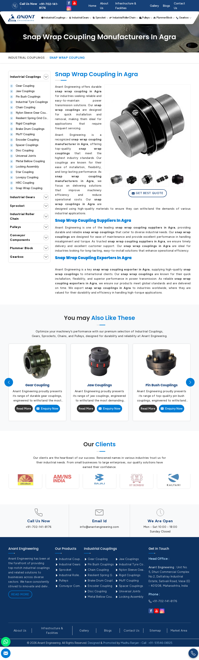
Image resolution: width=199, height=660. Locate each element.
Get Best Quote (147, 193)
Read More (23, 408)
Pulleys (145, 17)
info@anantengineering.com (99, 527)
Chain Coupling (22, 107)
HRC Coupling (22, 182)
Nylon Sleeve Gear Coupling (29, 112)
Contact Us (179, 6)
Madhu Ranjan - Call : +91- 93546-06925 (146, 643)
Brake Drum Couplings (27, 129)
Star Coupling (22, 172)
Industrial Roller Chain (123, 17)
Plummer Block (164, 17)
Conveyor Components (20, 237)
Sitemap (155, 630)
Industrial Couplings (54, 17)
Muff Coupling (22, 134)
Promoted (109, 643)
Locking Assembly (24, 166)
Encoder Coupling (24, 139)
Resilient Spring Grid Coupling (29, 118)
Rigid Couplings (23, 123)
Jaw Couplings (22, 91)
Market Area (179, 630)
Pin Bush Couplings (25, 96)
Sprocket (100, 17)
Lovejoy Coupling (24, 177)
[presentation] (8, 382)
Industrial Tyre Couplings (29, 102)
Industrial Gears (80, 17)
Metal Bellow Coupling (27, 161)
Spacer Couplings (24, 145)
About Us (104, 6)
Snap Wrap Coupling (26, 188)
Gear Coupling (22, 86)
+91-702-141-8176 (48, 6)
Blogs (166, 6)
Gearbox (184, 17)
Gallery (154, 6)
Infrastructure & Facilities (125, 6)
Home (92, 6)
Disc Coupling (22, 150)
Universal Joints (23, 156)
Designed (94, 643)
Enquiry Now (47, 408)
